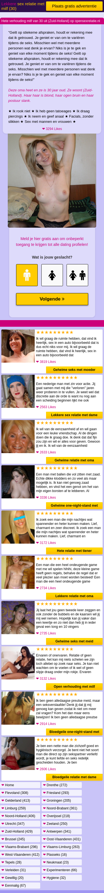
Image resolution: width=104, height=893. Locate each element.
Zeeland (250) (55, 824)
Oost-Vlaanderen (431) (61, 839)
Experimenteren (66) (60, 870)
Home (7, 785)
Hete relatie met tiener (74, 551)
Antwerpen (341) (57, 831)
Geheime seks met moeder (74, 370)
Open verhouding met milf (74, 687)
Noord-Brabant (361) (60, 808)
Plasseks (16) (55, 855)
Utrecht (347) (12, 824)
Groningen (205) (57, 800)
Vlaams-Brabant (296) (19, 847)
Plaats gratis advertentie (74, 6)
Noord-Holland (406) (18, 816)
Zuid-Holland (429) (17, 831)
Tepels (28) (11, 862)
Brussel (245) (13, 839)
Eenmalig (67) (13, 885)
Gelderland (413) (15, 800)
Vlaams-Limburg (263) (61, 847)
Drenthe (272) (55, 785)
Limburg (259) (13, 808)
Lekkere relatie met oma (74, 596)
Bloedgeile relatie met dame (74, 777)
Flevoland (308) (14, 793)
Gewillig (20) (12, 878)
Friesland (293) (56, 793)
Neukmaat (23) (56, 862)
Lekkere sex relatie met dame (74, 415)
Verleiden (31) (13, 870)
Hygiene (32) (54, 878)
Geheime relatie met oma (74, 460)
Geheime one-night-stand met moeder (74, 506)
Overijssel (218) (56, 816)
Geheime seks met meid (74, 641)
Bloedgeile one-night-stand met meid (74, 732)
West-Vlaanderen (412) (20, 855)
